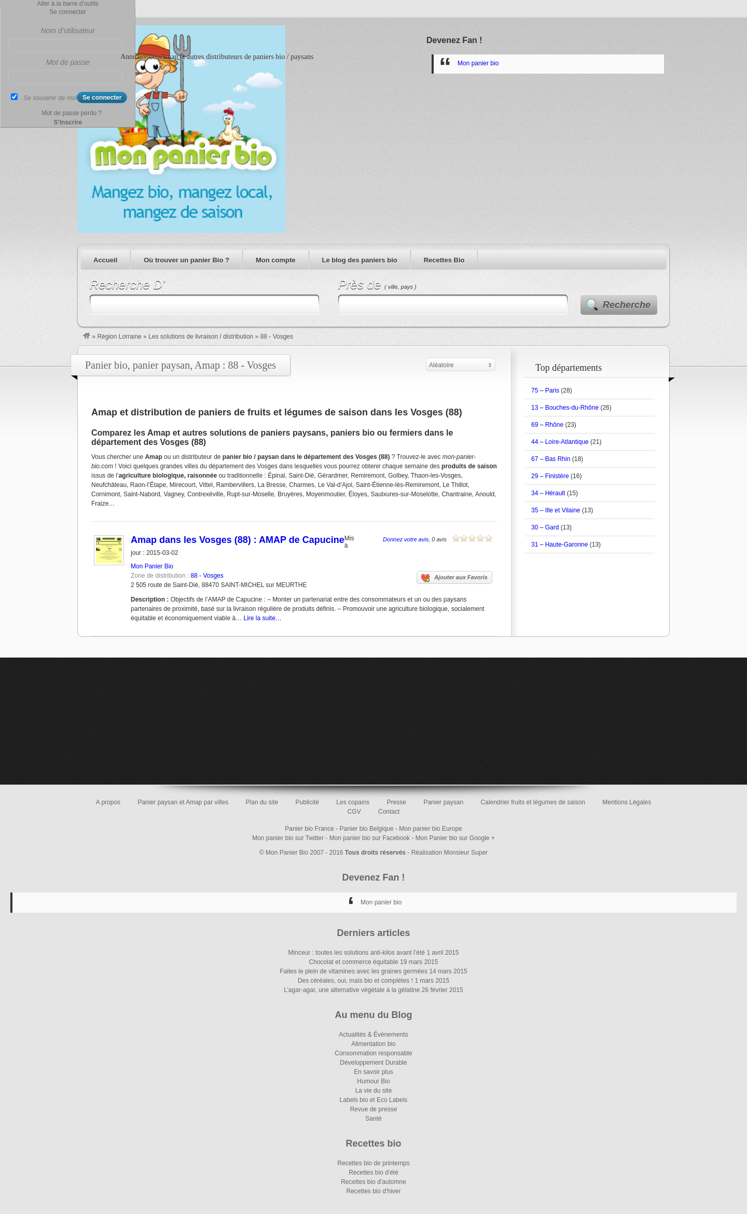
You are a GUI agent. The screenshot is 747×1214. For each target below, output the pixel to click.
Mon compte (276, 260)
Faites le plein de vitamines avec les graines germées (353, 971)
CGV (354, 811)
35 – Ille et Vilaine (555, 510)
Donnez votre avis (405, 539)
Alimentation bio (373, 1044)
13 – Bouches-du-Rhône (565, 407)
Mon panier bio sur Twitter (288, 838)
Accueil (105, 260)
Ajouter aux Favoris (454, 578)
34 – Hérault (548, 493)
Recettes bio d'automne (373, 1181)
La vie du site (373, 1090)
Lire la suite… (262, 618)
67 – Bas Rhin (550, 459)
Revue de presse (373, 1109)
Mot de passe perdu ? (72, 113)
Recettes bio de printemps (373, 1163)
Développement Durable (373, 1062)
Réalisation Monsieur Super (449, 852)
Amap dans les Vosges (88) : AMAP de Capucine (237, 540)
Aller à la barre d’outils (68, 3)
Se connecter (67, 12)
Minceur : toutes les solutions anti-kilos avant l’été (356, 952)
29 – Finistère (550, 476)
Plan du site (262, 802)
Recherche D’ (127, 284)
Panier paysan (443, 802)
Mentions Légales (626, 802)
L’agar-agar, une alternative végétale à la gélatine (352, 990)
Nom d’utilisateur (68, 30)
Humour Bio (373, 1081)
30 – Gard (545, 527)
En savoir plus (373, 1072)
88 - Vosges (206, 575)
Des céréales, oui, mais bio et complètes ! (355, 980)
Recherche (627, 305)
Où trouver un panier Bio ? (186, 260)
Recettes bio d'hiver (373, 1191)
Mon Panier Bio (152, 566)
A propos (108, 802)
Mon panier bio (478, 63)
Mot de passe (68, 62)
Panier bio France (309, 828)
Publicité (307, 802)
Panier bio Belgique (367, 828)
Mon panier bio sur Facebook (369, 838)
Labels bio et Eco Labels (374, 1100)
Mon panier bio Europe (430, 828)
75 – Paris (545, 390)
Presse (396, 802)
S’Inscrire (67, 122)
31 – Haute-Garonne (559, 544)
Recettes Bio (444, 260)
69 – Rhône (547, 424)
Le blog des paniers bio (359, 260)
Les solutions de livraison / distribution (200, 336)
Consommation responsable (373, 1053)
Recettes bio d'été (373, 1172)
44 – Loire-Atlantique (560, 441)
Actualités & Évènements (373, 1034)
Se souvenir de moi (50, 98)
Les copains (352, 802)
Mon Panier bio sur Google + (455, 838)
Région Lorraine (119, 336)
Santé (373, 1118)
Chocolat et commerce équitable (353, 962)
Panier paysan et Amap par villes (182, 802)
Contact (388, 811)
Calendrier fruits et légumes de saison (532, 802)
